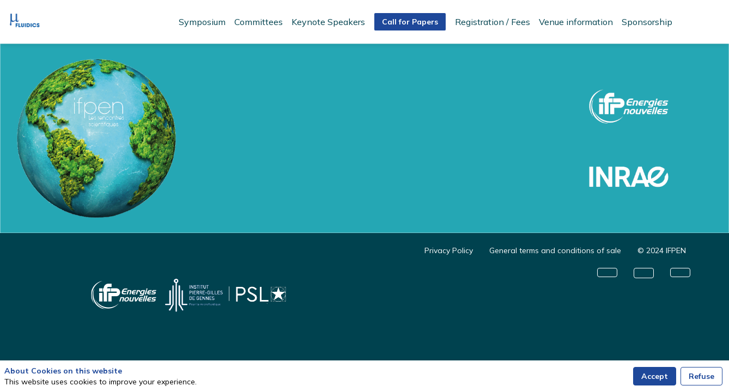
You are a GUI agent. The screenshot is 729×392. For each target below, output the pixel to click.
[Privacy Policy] (448, 250)
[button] (410, 22)
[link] (202, 21)
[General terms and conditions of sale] (555, 250)
